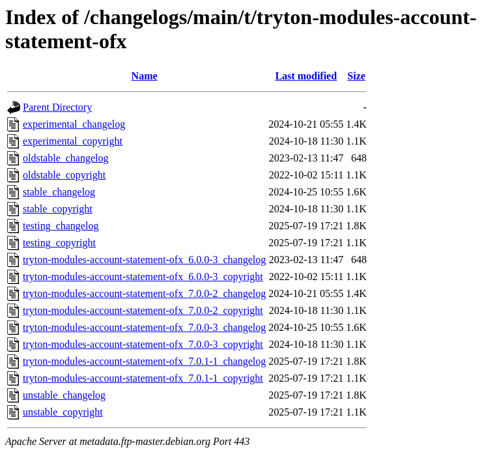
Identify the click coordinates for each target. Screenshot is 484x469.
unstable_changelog (64, 395)
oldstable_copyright (64, 174)
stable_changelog (59, 191)
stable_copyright (58, 208)
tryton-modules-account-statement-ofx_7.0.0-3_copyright (143, 344)
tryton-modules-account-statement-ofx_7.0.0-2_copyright (143, 310)
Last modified (306, 75)
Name (145, 75)
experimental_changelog (74, 124)
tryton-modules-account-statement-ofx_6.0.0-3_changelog (144, 259)
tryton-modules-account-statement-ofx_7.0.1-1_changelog (144, 361)
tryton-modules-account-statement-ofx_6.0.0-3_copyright (143, 276)
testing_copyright (59, 242)
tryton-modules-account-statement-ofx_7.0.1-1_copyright (143, 378)
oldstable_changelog (66, 157)
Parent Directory (57, 107)
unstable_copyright (63, 412)
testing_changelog (60, 225)
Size (356, 75)
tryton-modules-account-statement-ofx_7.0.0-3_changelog (144, 327)
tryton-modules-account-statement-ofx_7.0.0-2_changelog (144, 293)
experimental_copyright (72, 141)
